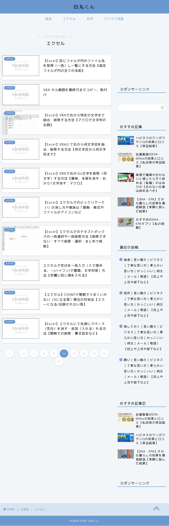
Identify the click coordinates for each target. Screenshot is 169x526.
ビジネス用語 (114, 19)
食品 (48, 19)
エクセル (69, 19)
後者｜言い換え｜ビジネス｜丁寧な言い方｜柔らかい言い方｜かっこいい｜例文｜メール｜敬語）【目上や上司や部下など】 (143, 271)
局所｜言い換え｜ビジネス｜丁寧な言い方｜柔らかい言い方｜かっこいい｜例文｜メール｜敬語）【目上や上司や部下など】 (143, 304)
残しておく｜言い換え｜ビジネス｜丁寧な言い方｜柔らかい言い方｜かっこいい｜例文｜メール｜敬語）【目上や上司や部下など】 (143, 337)
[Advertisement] (142, 52)
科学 (90, 19)
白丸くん (84, 7)
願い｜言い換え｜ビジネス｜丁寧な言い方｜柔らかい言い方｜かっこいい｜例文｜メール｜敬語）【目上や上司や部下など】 (143, 371)
